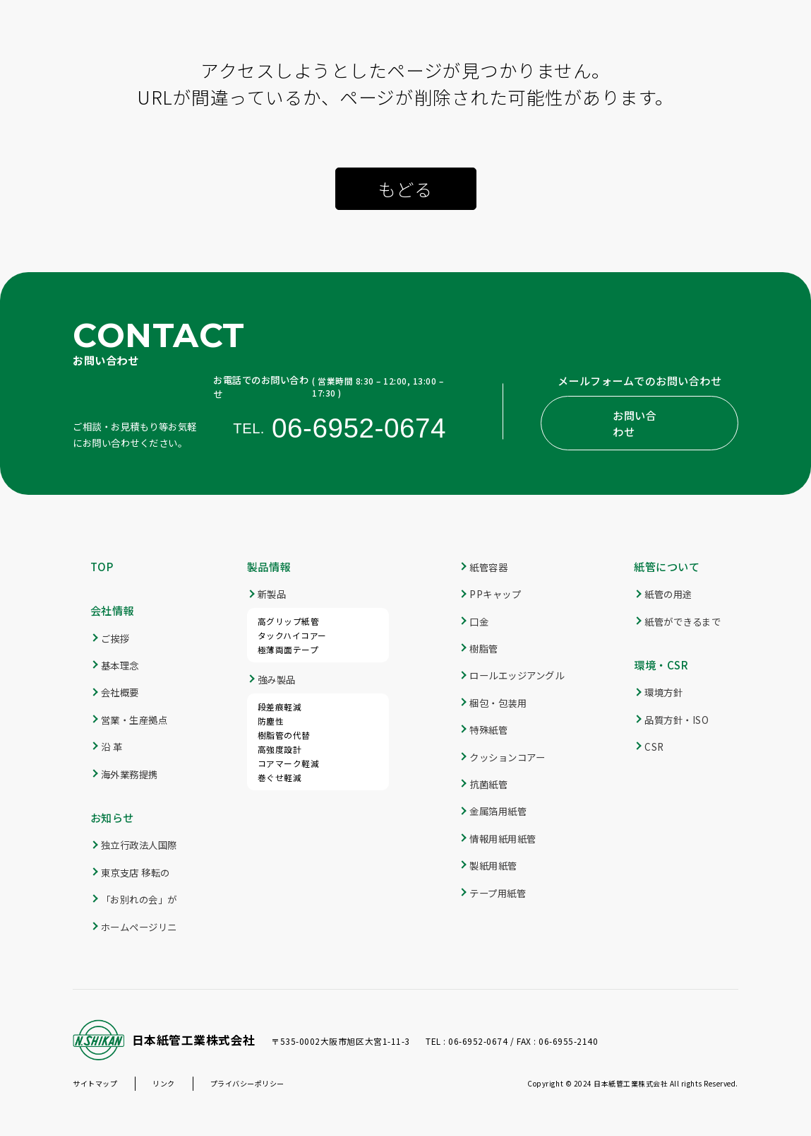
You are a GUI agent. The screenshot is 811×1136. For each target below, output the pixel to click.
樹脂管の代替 (284, 735)
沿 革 (112, 746)
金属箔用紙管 (498, 811)
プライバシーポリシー (247, 1083)
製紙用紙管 (493, 865)
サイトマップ (95, 1083)
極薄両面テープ (288, 649)
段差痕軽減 (280, 707)
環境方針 (663, 692)
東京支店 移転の (135, 872)
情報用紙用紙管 (502, 838)
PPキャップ (495, 594)
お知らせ (112, 817)
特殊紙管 (488, 729)
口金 (478, 621)
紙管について (666, 566)
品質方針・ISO (676, 720)
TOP (102, 566)
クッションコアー (507, 757)
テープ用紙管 (497, 893)
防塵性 (271, 721)
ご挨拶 (115, 638)
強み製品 (277, 679)
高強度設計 (280, 749)
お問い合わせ (634, 423)
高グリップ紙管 (289, 621)
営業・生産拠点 (134, 720)
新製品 (272, 594)
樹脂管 (483, 648)
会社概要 (120, 692)
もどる (405, 188)
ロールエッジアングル (516, 675)
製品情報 (269, 566)
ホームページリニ (139, 927)
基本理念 (120, 665)
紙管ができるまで (682, 621)
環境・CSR (661, 664)
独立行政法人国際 (139, 845)
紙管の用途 (668, 594)
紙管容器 (488, 567)
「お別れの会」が (139, 899)
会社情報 (112, 610)
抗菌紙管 (488, 784)
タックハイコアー (292, 635)
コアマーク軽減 (289, 763)
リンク (163, 1083)
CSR (654, 746)
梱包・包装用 (498, 703)
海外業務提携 (129, 774)
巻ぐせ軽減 (280, 777)
